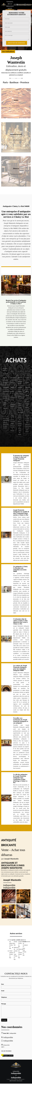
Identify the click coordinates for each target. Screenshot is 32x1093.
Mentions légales (16, 1080)
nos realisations (8, 51)
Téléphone (4, 997)
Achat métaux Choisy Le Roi (10, 954)
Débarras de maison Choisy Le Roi (19, 953)
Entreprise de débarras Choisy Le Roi (10, 944)
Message (3, 1004)
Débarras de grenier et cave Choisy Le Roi (14, 953)
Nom (2, 984)
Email (2, 990)
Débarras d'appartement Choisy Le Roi (19, 943)
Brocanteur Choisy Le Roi (14, 942)
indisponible (21, 4)
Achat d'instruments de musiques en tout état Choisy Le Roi (23, 947)
